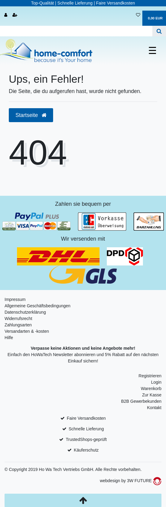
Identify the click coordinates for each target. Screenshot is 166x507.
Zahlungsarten (18, 324)
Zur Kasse (151, 394)
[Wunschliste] (138, 15)
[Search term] (76, 31)
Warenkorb (151, 388)
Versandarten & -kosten (27, 331)
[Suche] (159, 31)
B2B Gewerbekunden (141, 401)
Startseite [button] (30, 115)
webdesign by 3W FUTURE (130, 480)
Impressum (15, 299)
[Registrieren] (14, 15)
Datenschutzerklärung (25, 312)
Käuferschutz (86, 450)
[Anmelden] (5, 15)
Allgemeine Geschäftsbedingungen (37, 305)
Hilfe (9, 337)
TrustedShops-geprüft (86, 439)
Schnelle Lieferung (86, 428)
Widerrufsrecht (18, 318)
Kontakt (154, 407)
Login (156, 382)
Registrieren (150, 375)
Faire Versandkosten (86, 418)
